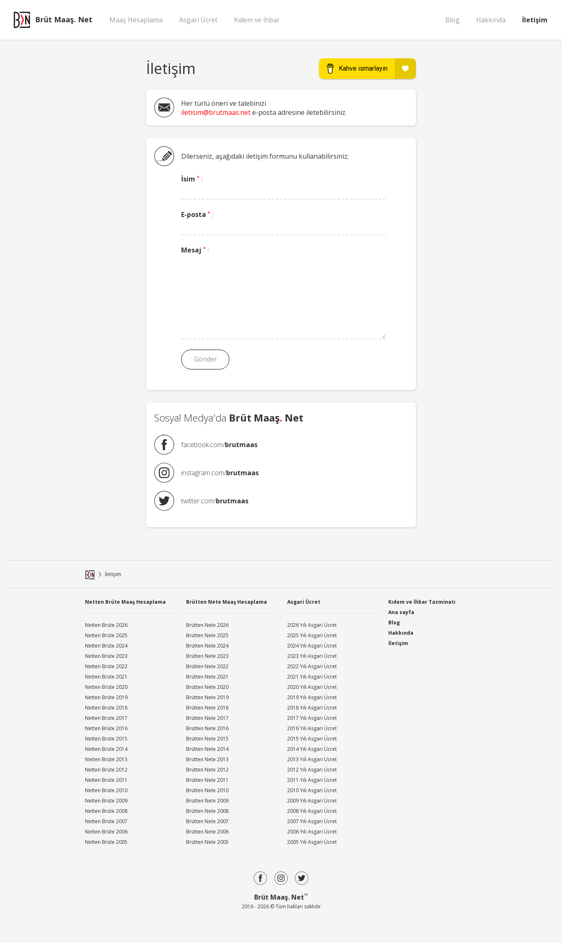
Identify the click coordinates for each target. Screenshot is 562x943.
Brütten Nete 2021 (207, 676)
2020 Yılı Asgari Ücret (312, 687)
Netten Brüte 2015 (106, 738)
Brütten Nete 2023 (207, 656)
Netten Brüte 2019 (106, 697)
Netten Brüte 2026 (106, 625)
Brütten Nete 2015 (207, 738)
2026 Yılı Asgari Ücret (312, 625)
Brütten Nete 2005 (207, 841)
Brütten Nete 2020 (207, 687)
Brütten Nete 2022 (207, 666)
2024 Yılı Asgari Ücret (312, 645)
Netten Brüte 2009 (106, 800)
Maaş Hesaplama (136, 19)
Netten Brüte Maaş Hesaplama (125, 601)
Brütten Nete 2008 (207, 810)
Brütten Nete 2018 (207, 707)
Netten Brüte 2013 (106, 759)
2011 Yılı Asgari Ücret (312, 779)
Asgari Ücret (198, 19)
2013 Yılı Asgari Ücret (312, 759)
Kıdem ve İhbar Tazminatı (422, 601)
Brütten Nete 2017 (207, 718)
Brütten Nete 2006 (207, 831)
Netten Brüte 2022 (106, 666)
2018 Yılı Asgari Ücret (312, 707)
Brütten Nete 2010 (207, 790)
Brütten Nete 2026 (207, 625)
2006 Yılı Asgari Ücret (312, 831)
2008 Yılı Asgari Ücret (312, 810)
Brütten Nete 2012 (207, 769)
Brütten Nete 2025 (207, 635)
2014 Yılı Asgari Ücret (312, 748)
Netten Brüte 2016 (106, 728)
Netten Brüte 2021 (106, 676)
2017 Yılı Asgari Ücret (312, 718)
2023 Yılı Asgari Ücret (312, 656)
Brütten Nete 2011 (207, 779)
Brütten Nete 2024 (207, 645)
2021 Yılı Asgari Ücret (312, 676)
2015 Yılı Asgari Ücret (312, 738)
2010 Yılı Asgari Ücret (312, 790)
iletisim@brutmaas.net (215, 112)
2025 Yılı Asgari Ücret (312, 635)
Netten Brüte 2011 (106, 779)
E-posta (197, 214)
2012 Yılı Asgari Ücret (312, 769)
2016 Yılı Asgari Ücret (312, 728)
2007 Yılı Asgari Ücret (312, 821)
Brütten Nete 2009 (207, 800)
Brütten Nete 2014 (207, 748)
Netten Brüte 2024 (106, 645)
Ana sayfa (401, 612)
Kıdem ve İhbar (257, 19)
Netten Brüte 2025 (106, 635)
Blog (452, 19)
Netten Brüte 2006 (106, 831)
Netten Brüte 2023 (106, 656)
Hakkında (490, 19)
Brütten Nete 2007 (207, 821)
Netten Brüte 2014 (106, 748)
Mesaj (195, 250)
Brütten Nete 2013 (207, 759)
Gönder (204, 359)
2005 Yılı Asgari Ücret (312, 841)
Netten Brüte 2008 (106, 810)
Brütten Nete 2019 (207, 697)
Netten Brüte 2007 (106, 821)
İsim (192, 178)
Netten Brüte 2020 (106, 687)
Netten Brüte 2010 (106, 790)
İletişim (535, 19)
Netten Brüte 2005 (106, 841)
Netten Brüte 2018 (106, 707)
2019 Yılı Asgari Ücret (312, 697)
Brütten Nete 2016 (207, 728)
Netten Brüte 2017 (106, 718)
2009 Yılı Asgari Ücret (312, 800)
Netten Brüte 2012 (106, 769)
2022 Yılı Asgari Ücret (312, 666)
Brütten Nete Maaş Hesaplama (226, 601)
